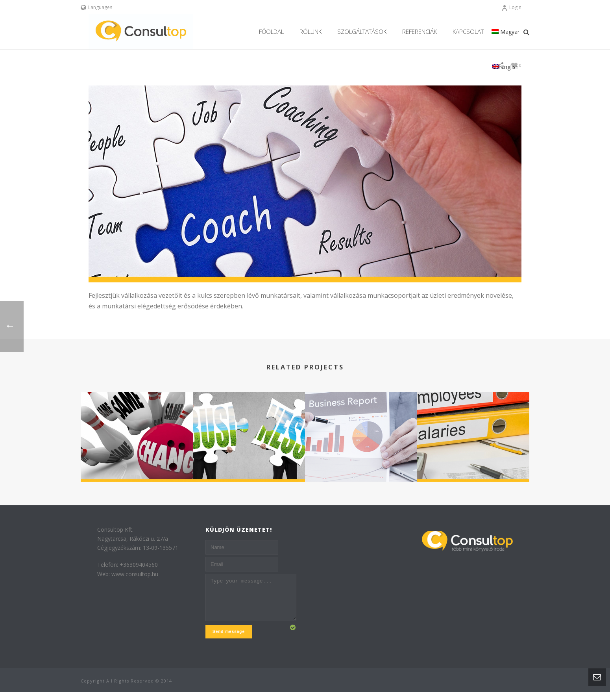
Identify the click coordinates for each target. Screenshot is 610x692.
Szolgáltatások (361, 31)
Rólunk (310, 31)
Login (511, 7)
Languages (96, 7)
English (505, 66)
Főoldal (271, 31)
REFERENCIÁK (419, 31)
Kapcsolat (468, 31)
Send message (229, 631)
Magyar (505, 31)
